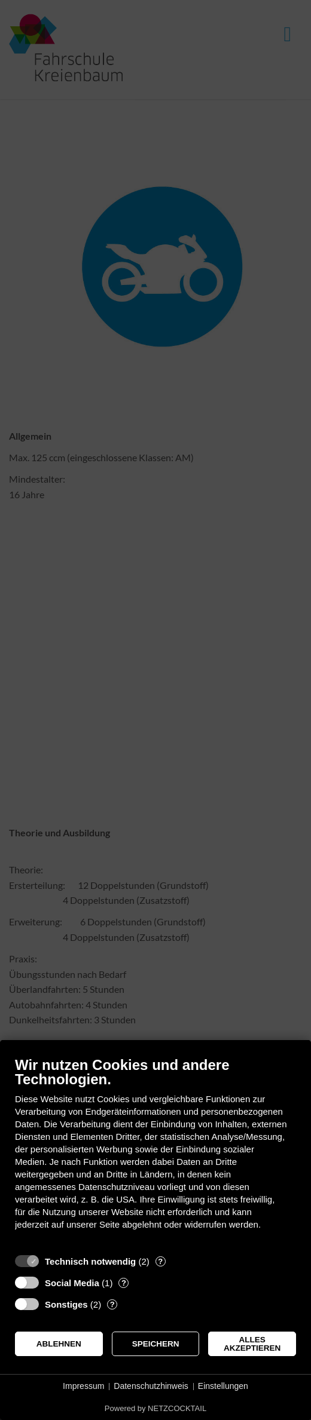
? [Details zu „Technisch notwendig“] (160, 1261)
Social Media (72, 1283)
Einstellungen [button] (223, 1386)
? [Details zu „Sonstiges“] (112, 1304)
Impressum (83, 1386)
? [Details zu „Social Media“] (123, 1282)
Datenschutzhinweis (151, 1386)
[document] (155, 1152)
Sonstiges (66, 1304)
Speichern (155, 1343)
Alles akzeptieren (252, 1343)
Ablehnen (58, 1343)
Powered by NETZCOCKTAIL (155, 1408)
